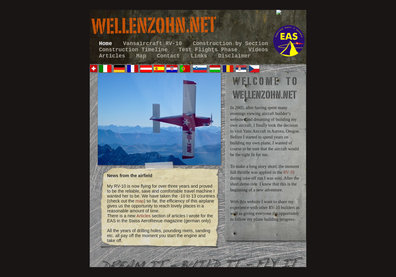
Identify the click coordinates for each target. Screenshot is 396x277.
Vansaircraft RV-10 (154, 43)
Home (107, 43)
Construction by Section (230, 43)
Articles (113, 56)
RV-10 (289, 172)
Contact (170, 56)
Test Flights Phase (210, 50)
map (140, 200)
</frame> (294, 21)
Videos (258, 50)
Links (200, 56)
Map (142, 56)
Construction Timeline (135, 50)
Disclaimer (234, 56)
